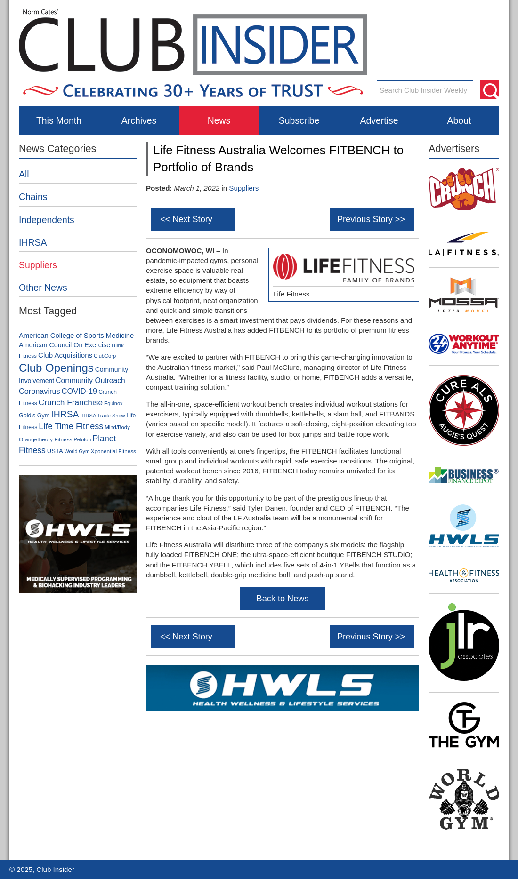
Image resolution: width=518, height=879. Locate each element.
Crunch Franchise (71, 402)
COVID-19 (79, 391)
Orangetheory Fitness (45, 439)
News (219, 120)
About (459, 120)
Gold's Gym (34, 415)
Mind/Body (117, 427)
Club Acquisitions (65, 355)
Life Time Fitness (71, 426)
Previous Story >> (371, 219)
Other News (43, 287)
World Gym (77, 451)
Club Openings (56, 367)
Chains (33, 197)
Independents (46, 220)
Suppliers (244, 188)
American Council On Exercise (64, 345)
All (24, 174)
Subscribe (299, 120)
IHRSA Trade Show (103, 415)
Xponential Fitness (113, 451)
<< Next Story (186, 219)
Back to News (283, 598)
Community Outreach (90, 380)
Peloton (82, 439)
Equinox (113, 403)
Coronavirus (39, 391)
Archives (139, 120)
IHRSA (33, 242)
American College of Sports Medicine (76, 335)
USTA (55, 451)
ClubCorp (105, 356)
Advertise (379, 120)
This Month (58, 120)
